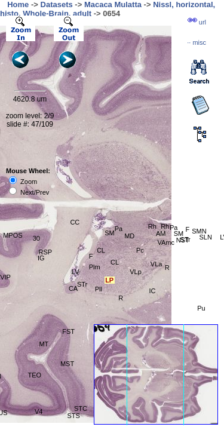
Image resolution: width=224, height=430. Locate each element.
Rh (152, 226)
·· (196, 42)
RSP (46, 252)
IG (41, 258)
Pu (201, 308)
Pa (118, 228)
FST (68, 331)
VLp (136, 271)
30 (36, 238)
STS (73, 415)
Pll (98, 289)
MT (43, 344)
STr (82, 284)
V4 (38, 411)
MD (129, 235)
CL (101, 250)
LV (75, 271)
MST (67, 363)
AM (161, 233)
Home (18, 4)
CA (73, 288)
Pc (140, 250)
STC (80, 408)
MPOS (12, 235)
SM (110, 232)
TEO (34, 375)
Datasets (57, 4)
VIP (5, 277)
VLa (156, 264)
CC (74, 222)
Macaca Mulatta (113, 4)
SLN (206, 237)
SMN (199, 231)
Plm (94, 267)
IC (152, 290)
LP (109, 280)
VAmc (165, 242)
